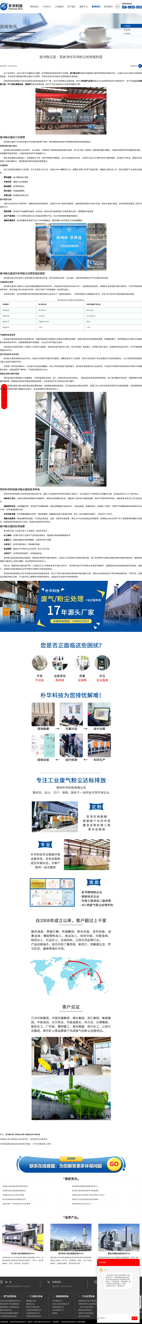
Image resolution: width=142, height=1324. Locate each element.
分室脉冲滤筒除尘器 (33, 1310)
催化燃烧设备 (17, 84)
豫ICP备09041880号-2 (42, 1322)
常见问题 (127, 30)
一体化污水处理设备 (85, 1307)
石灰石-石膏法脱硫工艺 (60, 1304)
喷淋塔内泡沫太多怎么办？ (82, 1204)
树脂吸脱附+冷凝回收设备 (9, 1307)
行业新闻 (127, 26)
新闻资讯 (96, 6)
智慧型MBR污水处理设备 (87, 1304)
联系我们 (108, 6)
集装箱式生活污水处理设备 (88, 1301)
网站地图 (81, 1322)
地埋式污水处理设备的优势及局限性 (85, 1199)
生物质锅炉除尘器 (32, 1313)
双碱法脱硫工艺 (58, 1307)
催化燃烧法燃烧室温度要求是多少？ (85, 1186)
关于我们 (71, 6)
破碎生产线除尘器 (32, 1307)
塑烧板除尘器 (31, 1301)
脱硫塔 (28, 84)
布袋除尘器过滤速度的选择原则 (14, 1191)
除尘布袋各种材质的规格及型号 (14, 1199)
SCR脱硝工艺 (57, 1301)
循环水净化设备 (84, 1316)
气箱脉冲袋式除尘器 (33, 1316)
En (117, 6)
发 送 (134, 1318)
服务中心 (84, 6)
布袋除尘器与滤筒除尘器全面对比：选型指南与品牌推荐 (23, 1139)
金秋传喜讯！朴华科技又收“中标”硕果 (16, 1204)
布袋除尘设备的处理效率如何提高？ (15, 1186)
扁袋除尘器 (30, 1304)
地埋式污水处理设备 (85, 1313)
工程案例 (59, 6)
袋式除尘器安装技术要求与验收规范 (85, 1191)
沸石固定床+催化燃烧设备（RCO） (11, 1304)
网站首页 (34, 6)
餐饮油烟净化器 (6, 1310)
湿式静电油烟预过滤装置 (9, 1313)
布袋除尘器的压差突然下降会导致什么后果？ (88, 1195)
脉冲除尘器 (75, 73)
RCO (10, 84)
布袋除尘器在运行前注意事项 (13, 1195)
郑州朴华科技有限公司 (69, 1322)
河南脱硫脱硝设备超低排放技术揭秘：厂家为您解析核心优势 (25, 1144)
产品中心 (47, 6)
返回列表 (133, 66)
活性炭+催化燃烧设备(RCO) (10, 1301)
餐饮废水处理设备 (85, 1310)
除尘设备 (74, 300)
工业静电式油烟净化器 (8, 1316)
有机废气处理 (87, 81)
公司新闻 (127, 34)
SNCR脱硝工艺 (58, 1310)
